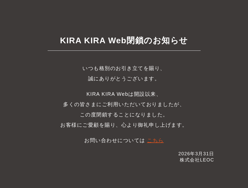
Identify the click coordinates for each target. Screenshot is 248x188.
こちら (155, 140)
